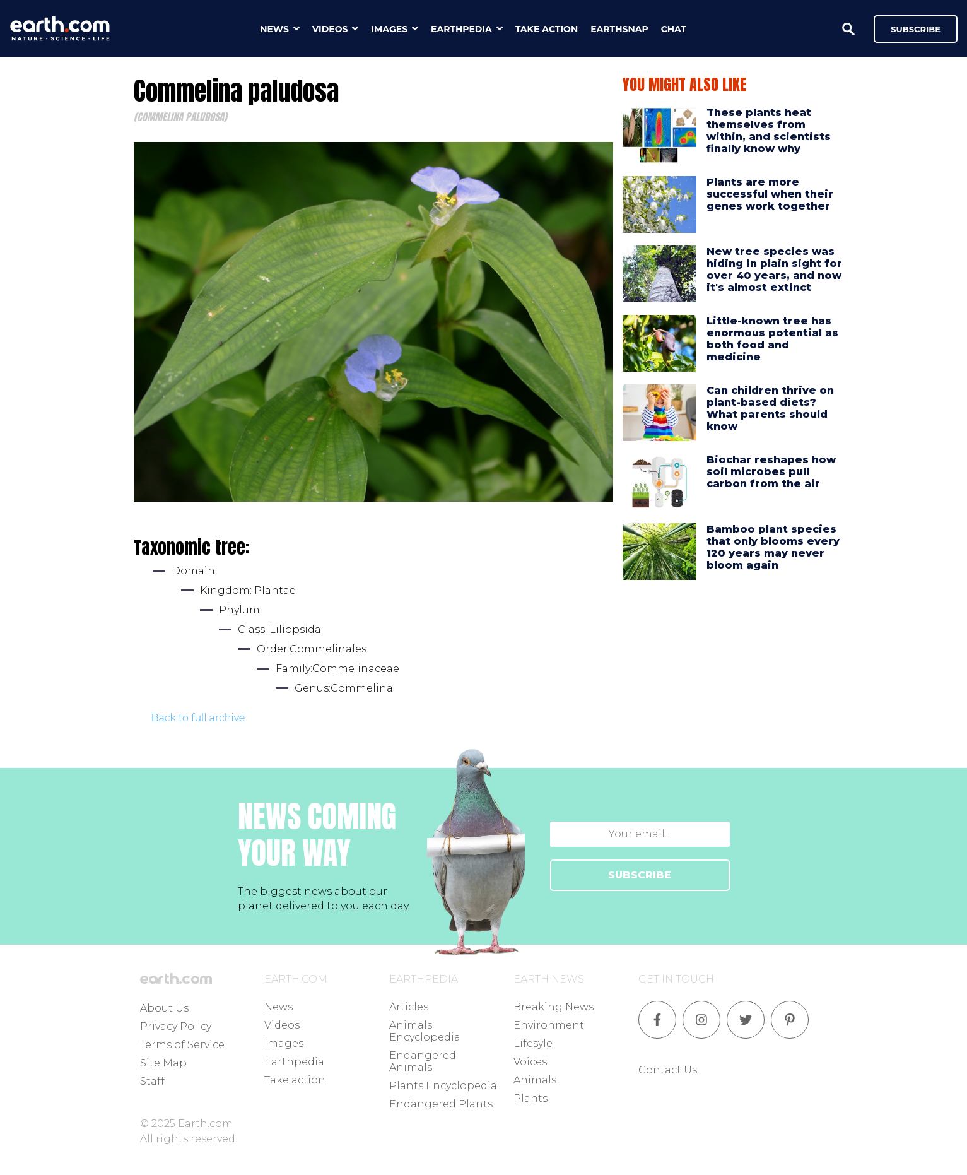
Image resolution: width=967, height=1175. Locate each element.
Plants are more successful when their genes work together (769, 194)
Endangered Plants (441, 1104)
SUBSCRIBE (639, 875)
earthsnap (619, 29)
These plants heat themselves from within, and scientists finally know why (768, 131)
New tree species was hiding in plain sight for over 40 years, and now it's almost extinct (774, 269)
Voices (530, 1062)
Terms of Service (182, 1045)
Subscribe (916, 29)
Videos (282, 1025)
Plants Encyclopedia (443, 1086)
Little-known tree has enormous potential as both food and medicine (772, 339)
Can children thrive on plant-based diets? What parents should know (770, 408)
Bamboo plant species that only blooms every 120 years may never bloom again (773, 547)
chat (673, 29)
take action (546, 29)
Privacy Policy (175, 1026)
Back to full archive (198, 718)
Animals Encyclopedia (424, 1031)
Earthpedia (294, 1062)
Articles (408, 1007)
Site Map (163, 1063)
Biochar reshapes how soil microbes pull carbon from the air (771, 472)
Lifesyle (533, 1043)
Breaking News (553, 1007)
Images (283, 1043)
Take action (294, 1080)
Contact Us (667, 1070)
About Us (164, 1008)
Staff (152, 1081)
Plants (530, 1098)
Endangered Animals (422, 1061)
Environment (548, 1025)
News (278, 1007)
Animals (534, 1080)
